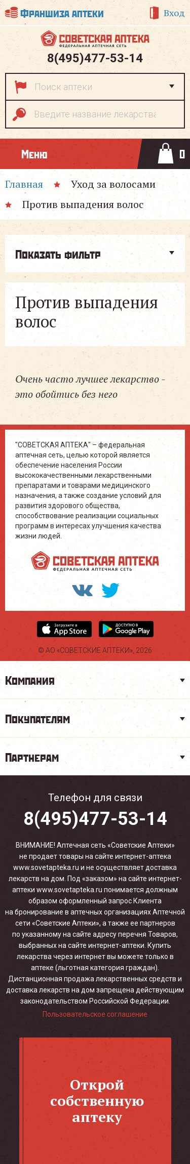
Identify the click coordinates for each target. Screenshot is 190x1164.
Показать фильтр (58, 253)
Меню (34, 153)
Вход (174, 13)
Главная (24, 184)
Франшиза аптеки (62, 12)
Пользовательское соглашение (95, 1014)
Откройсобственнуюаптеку (97, 1100)
